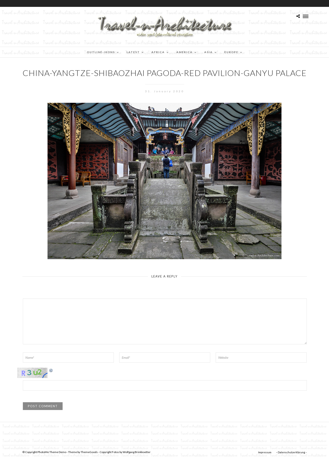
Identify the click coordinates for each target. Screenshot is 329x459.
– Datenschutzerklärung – (291, 452)
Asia (208, 52)
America (184, 52)
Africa (158, 52)
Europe (231, 52)
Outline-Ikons (101, 52)
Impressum (264, 452)
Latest (133, 52)
